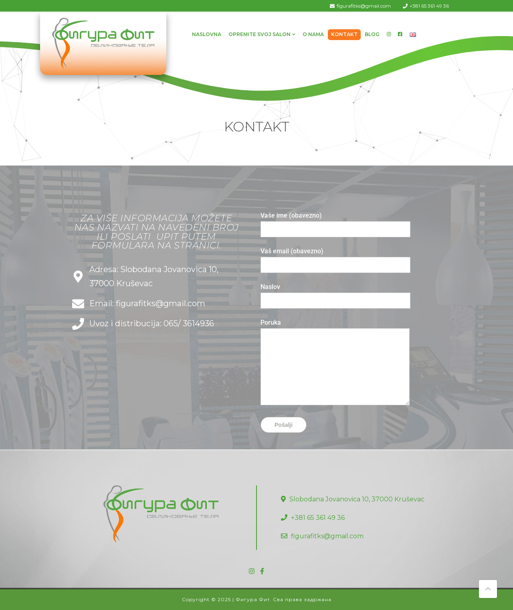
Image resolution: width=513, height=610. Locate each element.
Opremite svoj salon (259, 34)
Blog (372, 34)
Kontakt (344, 34)
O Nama (313, 34)
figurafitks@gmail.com (364, 6)
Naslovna (206, 34)
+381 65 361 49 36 (429, 6)
